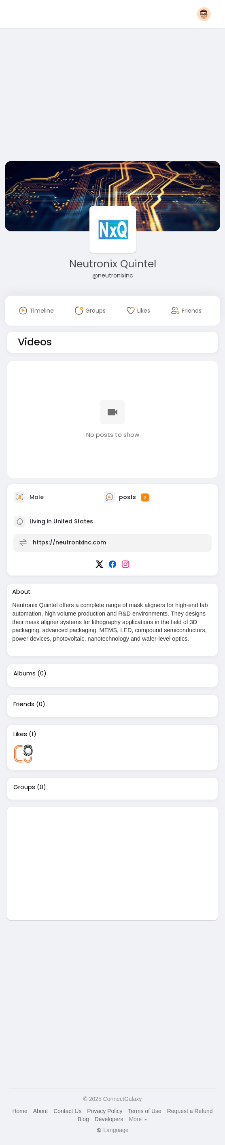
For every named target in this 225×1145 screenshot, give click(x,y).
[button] (204, 14)
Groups (24, 787)
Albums (24, 673)
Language (112, 1130)
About (40, 1111)
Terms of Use (144, 1111)
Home (19, 1111)
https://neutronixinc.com (69, 542)
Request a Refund (190, 1111)
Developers (109, 1119)
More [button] (138, 1119)
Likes (20, 734)
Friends (23, 704)
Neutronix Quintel (112, 264)
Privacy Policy (104, 1111)
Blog (83, 1119)
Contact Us (67, 1111)
